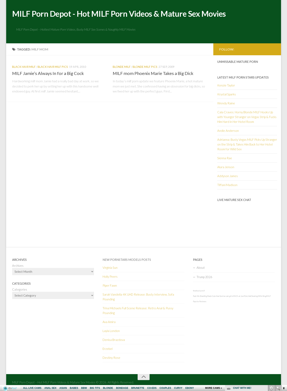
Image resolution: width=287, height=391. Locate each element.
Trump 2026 (204, 277)
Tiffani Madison (227, 185)
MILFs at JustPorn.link (242, 296)
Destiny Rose (111, 358)
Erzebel (108, 349)
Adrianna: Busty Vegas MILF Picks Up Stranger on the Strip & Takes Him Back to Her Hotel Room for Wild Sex (247, 144)
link (283, 328)
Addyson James (227, 176)
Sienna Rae (224, 158)
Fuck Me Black (198, 296)
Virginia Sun (110, 268)
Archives (18, 266)
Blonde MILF (121, 67)
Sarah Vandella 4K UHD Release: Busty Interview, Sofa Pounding (138, 297)
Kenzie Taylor (226, 85)
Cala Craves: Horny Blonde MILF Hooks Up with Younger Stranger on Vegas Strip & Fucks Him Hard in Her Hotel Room (246, 117)
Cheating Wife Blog (258, 296)
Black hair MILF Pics (53, 67)
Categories (19, 290)
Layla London (111, 331)
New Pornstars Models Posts (127, 260)
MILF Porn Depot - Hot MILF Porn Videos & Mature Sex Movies (126, 14)
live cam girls (227, 296)
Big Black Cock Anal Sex (213, 296)
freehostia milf (199, 291)
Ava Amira (109, 322)
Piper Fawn (110, 286)
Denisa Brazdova (114, 340)
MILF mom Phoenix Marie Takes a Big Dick (153, 73)
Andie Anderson (228, 131)
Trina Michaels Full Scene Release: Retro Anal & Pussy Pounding (138, 311)
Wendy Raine (226, 103)
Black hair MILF (23, 67)
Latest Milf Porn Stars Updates (243, 78)
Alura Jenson (225, 167)
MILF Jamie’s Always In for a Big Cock (48, 73)
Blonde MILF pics (145, 67)
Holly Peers (110, 277)
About (201, 268)
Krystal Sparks (226, 94)
